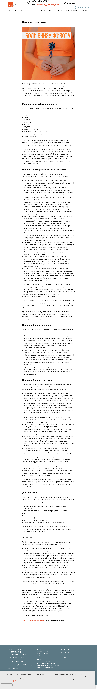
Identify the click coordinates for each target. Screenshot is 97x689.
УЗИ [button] (22, 11)
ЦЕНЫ (59, 11)
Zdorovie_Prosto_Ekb (47, 4)
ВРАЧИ (32, 11)
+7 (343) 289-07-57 (15, 665)
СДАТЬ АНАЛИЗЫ (16, 653)
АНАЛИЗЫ (13, 11)
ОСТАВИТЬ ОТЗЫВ (16, 661)
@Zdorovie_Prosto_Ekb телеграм (21, 669)
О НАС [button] (84, 11)
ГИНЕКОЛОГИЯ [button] (46, 11)
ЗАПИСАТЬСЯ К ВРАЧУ (18, 658)
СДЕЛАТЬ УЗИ (15, 656)
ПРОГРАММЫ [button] (71, 11)
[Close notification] (94, 672)
